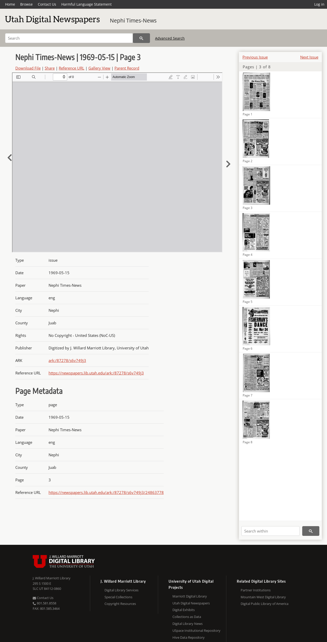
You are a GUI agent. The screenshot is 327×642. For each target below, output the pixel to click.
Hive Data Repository (188, 637)
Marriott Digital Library (189, 596)
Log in (319, 4)
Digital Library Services (121, 590)
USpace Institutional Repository (196, 630)
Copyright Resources (120, 603)
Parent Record (126, 68)
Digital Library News (187, 623)
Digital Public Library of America (264, 603)
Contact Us (47, 4)
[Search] (69, 38)
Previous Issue (255, 57)
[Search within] (270, 531)
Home (10, 4)
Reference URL (71, 68)
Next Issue (309, 57)
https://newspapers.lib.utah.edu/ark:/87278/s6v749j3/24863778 (106, 492)
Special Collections (118, 597)
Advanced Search (170, 38)
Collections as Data (186, 616)
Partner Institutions (256, 590)
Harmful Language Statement (86, 4)
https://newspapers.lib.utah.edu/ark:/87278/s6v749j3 (96, 372)
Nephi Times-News (133, 20)
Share (50, 68)
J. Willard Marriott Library (52, 578)
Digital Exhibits (183, 609)
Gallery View (99, 68)
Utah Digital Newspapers (191, 603)
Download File (28, 68)
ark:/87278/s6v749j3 (67, 360)
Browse (26, 4)
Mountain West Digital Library (263, 597)
